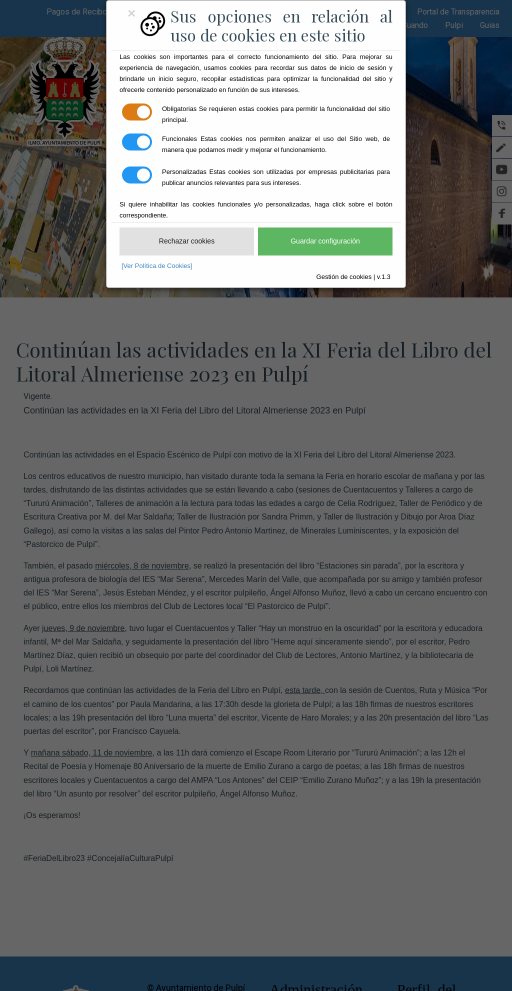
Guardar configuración (325, 241)
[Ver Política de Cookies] (157, 266)
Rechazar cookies (186, 241)
